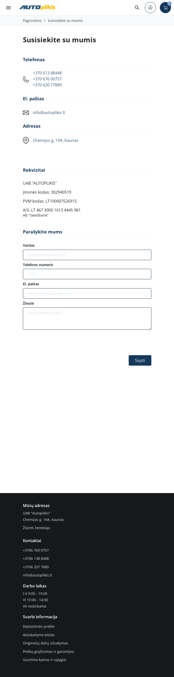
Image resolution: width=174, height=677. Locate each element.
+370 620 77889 (47, 85)
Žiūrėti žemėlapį (36, 527)
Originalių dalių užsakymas (45, 643)
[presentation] (61, 343)
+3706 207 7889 (36, 566)
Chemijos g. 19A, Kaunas (55, 140)
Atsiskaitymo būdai (39, 634)
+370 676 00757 (47, 79)
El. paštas (31, 284)
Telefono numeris (38, 265)
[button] (137, 7)
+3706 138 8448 (36, 558)
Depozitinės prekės (39, 626)
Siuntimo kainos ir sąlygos (44, 659)
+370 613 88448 (47, 73)
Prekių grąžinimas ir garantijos (48, 651)
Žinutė (28, 303)
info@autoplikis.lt (49, 112)
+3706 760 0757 (36, 550)
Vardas (29, 245)
